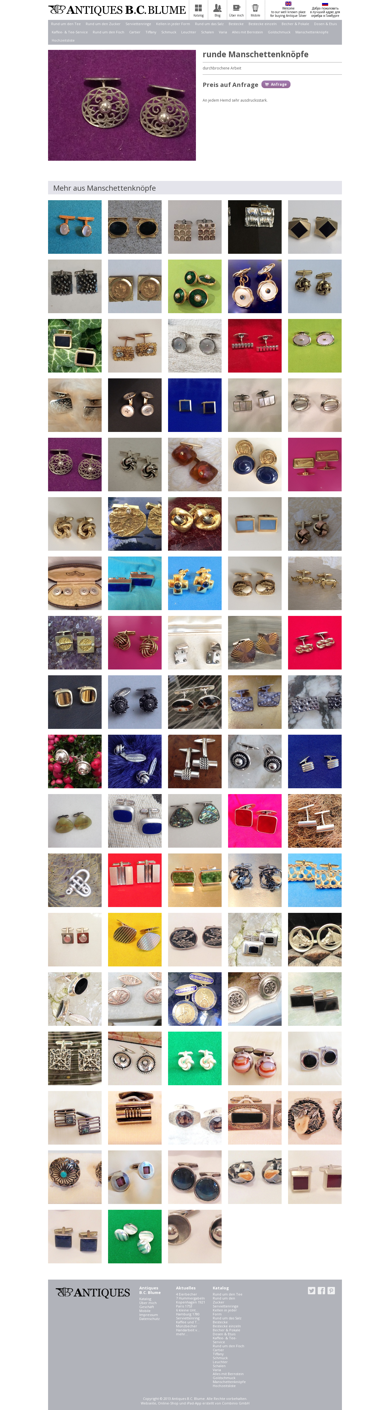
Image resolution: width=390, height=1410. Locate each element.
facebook (321, 1290)
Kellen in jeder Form (173, 23)
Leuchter (188, 32)
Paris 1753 (184, 1306)
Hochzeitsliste (63, 40)
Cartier (135, 32)
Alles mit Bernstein (247, 32)
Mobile (145, 1310)
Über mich (148, 1302)
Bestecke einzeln (263, 23)
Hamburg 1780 (188, 1314)
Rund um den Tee (66, 23)
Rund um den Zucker (103, 23)
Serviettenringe (138, 23)
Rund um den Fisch (108, 32)
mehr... (182, 1334)
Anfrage (279, 84)
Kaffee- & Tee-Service (70, 32)
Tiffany (150, 32)
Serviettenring (188, 1318)
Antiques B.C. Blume (117, 10)
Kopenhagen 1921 (190, 1302)
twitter (311, 1290)
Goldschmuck (279, 32)
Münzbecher (186, 1326)
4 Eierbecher (186, 1294)
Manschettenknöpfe (311, 32)
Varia (223, 32)
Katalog (145, 1298)
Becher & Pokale (295, 23)
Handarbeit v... (188, 1330)
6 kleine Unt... (187, 1310)
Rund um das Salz (209, 23)
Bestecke (236, 23)
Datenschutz (149, 1318)
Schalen (207, 32)
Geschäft (146, 1306)
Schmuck (168, 32)
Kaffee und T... (188, 1322)
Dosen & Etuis (325, 23)
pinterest (331, 1290)
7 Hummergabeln (190, 1298)
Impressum (148, 1314)
